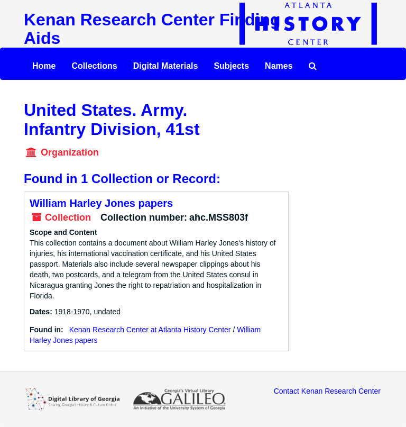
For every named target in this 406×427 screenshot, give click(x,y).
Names (278, 65)
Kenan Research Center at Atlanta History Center (150, 329)
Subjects (231, 65)
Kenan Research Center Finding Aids (152, 29)
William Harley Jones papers (101, 203)
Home (44, 65)
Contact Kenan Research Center (327, 391)
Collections (94, 65)
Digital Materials (165, 65)
